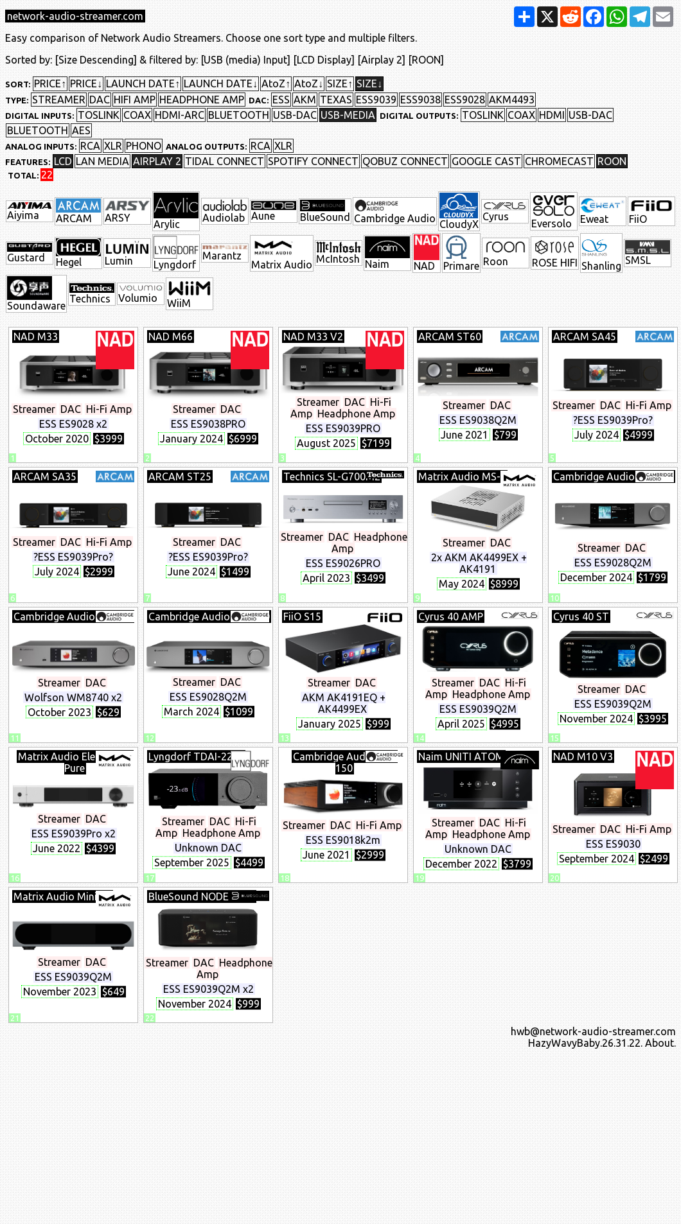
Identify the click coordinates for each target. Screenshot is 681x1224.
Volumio (140, 294)
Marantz (224, 253)
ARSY (127, 211)
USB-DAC (295, 115)
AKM (305, 99)
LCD (63, 161)
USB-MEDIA (348, 115)
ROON (611, 161)
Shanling (601, 253)
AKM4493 (512, 99)
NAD (426, 253)
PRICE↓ (86, 83)
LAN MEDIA (102, 161)
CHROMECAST (559, 161)
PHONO (143, 146)
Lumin (127, 253)
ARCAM (78, 210)
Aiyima (29, 212)
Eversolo (553, 211)
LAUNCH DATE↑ (143, 83)
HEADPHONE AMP (201, 99)
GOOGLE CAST (486, 161)
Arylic (176, 211)
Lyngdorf (176, 253)
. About (657, 1043)
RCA (90, 146)
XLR (113, 146)
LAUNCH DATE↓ (221, 83)
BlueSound (325, 211)
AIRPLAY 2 (157, 161)
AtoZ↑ (275, 83)
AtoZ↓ (308, 83)
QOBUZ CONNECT (405, 161)
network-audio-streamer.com (75, 16)
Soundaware (36, 293)
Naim (387, 253)
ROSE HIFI (555, 253)
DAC (99, 99)
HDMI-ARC (179, 115)
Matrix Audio (281, 253)
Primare (461, 253)
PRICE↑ (50, 83)
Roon (505, 253)
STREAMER (58, 99)
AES (81, 130)
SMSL (647, 253)
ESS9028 (465, 99)
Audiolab (224, 211)
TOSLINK (98, 115)
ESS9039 (376, 99)
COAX (137, 115)
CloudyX (459, 211)
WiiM (189, 293)
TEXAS (336, 99)
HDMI (552, 115)
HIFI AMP (134, 99)
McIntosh (338, 253)
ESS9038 (420, 99)
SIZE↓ (369, 83)
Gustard (29, 253)
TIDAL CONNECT (224, 161)
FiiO (651, 211)
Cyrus (504, 211)
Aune (273, 211)
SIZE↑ (340, 83)
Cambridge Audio (395, 210)
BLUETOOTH (238, 115)
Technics (91, 293)
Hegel (78, 253)
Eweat (602, 211)
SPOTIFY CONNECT (313, 161)
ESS (281, 99)
